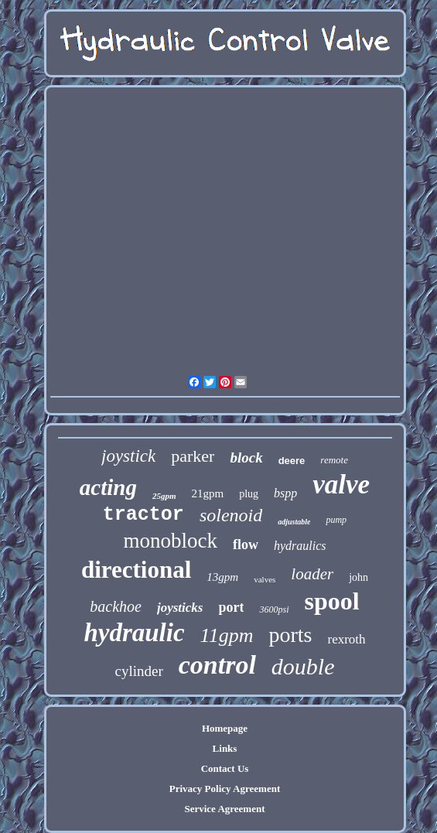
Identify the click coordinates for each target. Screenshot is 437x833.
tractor (143, 515)
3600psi (273, 609)
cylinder (138, 671)
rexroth (346, 639)
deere (292, 460)
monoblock (170, 540)
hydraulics (300, 545)
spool (332, 601)
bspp (285, 493)
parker (192, 456)
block (246, 457)
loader (312, 574)
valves (264, 579)
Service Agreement (224, 808)
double (303, 666)
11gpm (227, 635)
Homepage (225, 728)
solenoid (231, 515)
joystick (128, 456)
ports (290, 635)
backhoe (116, 606)
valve (341, 484)
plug (248, 494)
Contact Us (225, 768)
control (217, 664)
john (358, 577)
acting (108, 487)
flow (245, 544)
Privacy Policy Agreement (224, 788)
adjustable (294, 521)
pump (336, 519)
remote (334, 460)
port (231, 607)
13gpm (222, 577)
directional (136, 569)
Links (225, 748)
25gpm (164, 495)
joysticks (180, 607)
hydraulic (134, 633)
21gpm (208, 493)
